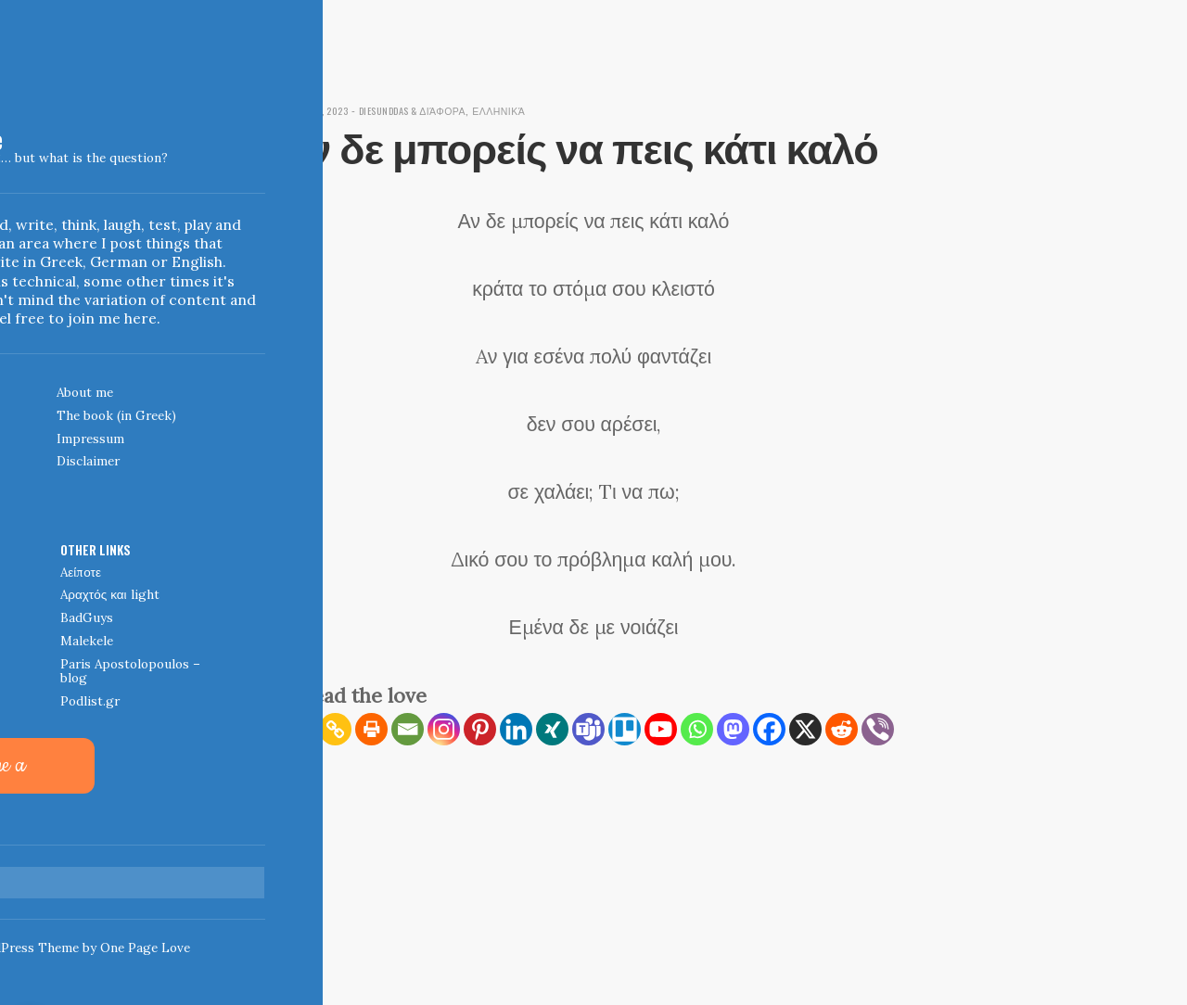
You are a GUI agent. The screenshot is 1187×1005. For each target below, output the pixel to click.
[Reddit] (841, 729)
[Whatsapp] (697, 729)
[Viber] (878, 729)
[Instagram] (444, 729)
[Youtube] (661, 729)
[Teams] (588, 729)
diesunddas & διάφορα (441, 110)
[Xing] (552, 729)
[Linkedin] (516, 729)
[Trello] (624, 729)
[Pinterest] (480, 729)
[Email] (407, 729)
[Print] (371, 729)
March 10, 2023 (323, 110)
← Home (302, 868)
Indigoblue (15, 143)
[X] (805, 729)
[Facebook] (769, 729)
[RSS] (299, 729)
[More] (299, 765)
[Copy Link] (335, 729)
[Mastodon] (733, 729)
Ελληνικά (545, 110)
